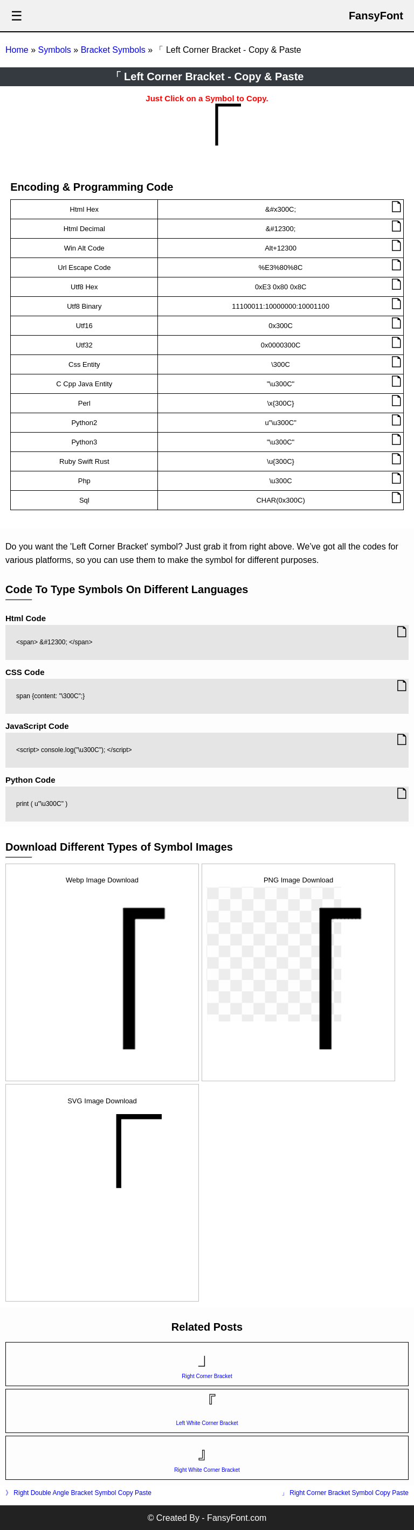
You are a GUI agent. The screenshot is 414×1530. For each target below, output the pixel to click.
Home (17, 49)
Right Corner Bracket (207, 1376)
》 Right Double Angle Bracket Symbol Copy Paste (78, 1493)
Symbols (54, 49)
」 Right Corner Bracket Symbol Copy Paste (345, 1493)
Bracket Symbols (113, 49)
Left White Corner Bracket (207, 1423)
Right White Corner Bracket (207, 1470)
